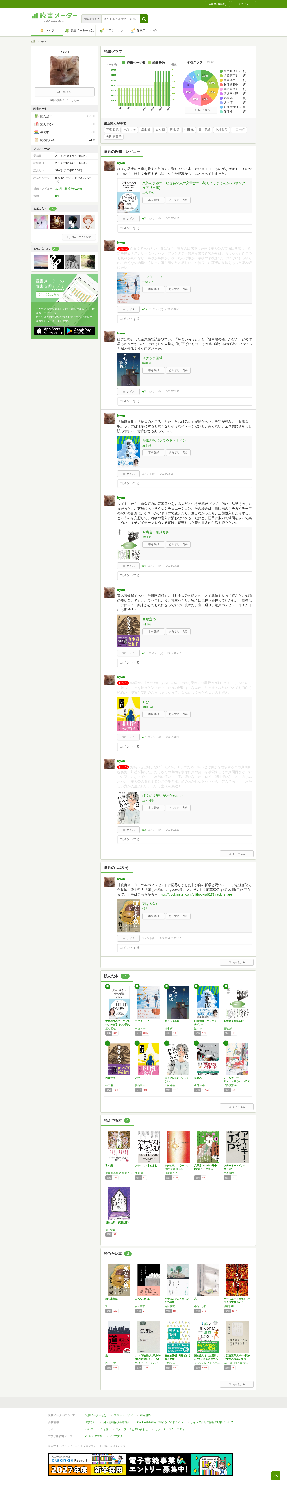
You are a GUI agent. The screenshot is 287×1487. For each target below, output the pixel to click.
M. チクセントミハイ (146, 1363)
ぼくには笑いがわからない (162, 795)
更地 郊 (174, 129)
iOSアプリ (116, 1436)
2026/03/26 (167, 473)
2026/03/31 (174, 309)
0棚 (57, 196)
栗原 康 (139, 1173)
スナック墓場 (152, 358)
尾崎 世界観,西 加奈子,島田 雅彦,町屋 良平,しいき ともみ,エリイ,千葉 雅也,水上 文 (119, 1173)
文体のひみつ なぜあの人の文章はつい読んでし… (117, 1024)
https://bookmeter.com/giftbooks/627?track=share (195, 894)
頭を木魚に (150, 904)
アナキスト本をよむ (146, 1165)
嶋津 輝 (145, 129)
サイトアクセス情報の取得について (211, 1422)
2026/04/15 (172, 218)
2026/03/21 (172, 737)
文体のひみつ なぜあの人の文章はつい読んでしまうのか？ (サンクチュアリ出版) (195, 185)
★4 (143, 565)
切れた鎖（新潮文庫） (117, 1222)
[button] (144, 18)
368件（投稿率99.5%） (69, 188)
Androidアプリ (93, 1436)
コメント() (155, 218)
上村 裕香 (221, 129)
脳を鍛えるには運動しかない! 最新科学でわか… (206, 1359)
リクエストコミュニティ (170, 1429)
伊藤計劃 (229, 1306)
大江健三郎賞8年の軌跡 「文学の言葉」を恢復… (237, 1359)
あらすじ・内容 (178, 199)
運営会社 (90, 1422)
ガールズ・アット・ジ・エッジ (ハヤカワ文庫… (237, 1081)
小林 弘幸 (170, 1363)
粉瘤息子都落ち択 (155, 532)
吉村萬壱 (140, 1306)
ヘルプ (89, 1429)
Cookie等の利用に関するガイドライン (160, 1422)
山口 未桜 (239, 129)
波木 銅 (160, 129)
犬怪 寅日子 (114, 136)
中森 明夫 (229, 1173)
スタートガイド (123, 1415)
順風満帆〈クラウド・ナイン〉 (165, 440)
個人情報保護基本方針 (116, 1422)
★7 (143, 737)
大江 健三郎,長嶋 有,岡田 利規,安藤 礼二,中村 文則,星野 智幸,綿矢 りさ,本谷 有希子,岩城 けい (237, 1363)
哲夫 (145, 908)
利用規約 (145, 1415)
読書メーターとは (96, 1415)
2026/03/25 (172, 565)
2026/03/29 (172, 391)
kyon (121, 163)
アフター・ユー (154, 277)
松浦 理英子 (171, 1173)
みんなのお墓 (142, 1298)
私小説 (109, 1165)
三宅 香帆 (112, 129)
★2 (143, 391)
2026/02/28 (172, 829)
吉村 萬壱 (170, 1306)
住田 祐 (189, 129)
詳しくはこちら (49, 294)
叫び (145, 702)
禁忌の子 (199, 1078)
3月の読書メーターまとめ (64, 100)
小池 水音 (200, 1306)
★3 (143, 218)
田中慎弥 (110, 1229)
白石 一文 (110, 1363)
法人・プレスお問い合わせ (132, 1429)
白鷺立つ (149, 619)
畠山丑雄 (204, 129)
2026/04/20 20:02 (170, 938)
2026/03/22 (174, 653)
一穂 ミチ (130, 129)
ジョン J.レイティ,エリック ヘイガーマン (208, 1363)
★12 (144, 309)
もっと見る (201, 110)
